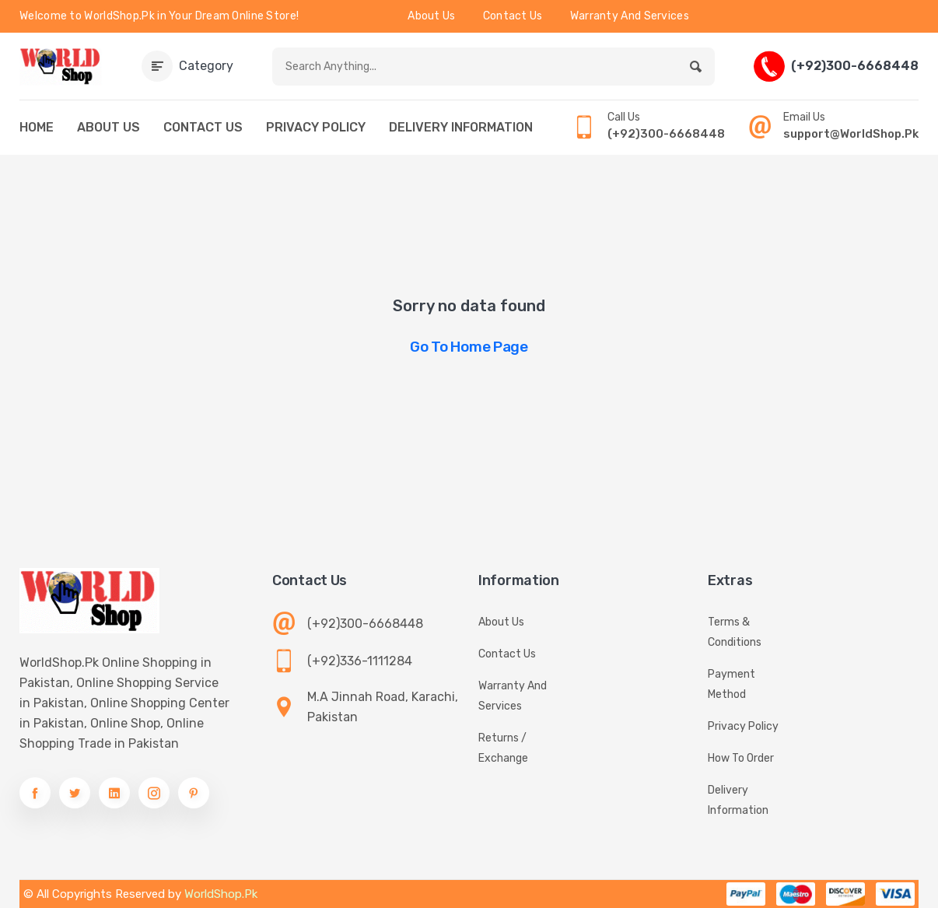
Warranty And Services (629, 16)
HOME (36, 127)
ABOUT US (108, 127)
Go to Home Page (469, 347)
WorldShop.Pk (220, 894)
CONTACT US (203, 127)
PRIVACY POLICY (316, 127)
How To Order (741, 758)
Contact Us (513, 16)
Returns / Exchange (503, 748)
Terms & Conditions (734, 632)
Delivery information (738, 800)
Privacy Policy (743, 726)
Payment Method (731, 684)
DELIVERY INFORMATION (461, 127)
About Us (431, 16)
